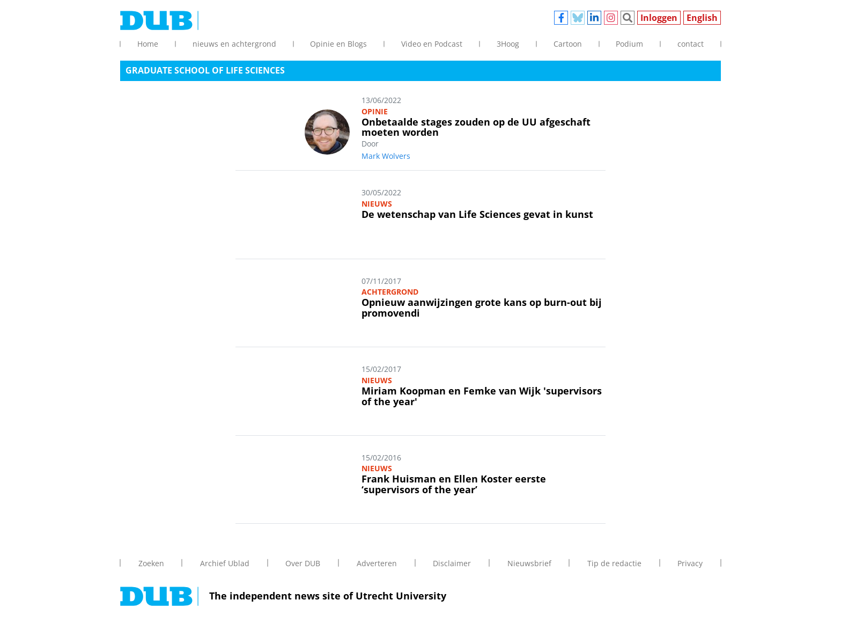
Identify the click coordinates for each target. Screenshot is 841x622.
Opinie (375, 111)
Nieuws (377, 204)
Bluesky (578, 18)
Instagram (611, 18)
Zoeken (628, 18)
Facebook (561, 18)
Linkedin (594, 18)
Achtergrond (390, 292)
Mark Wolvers (386, 156)
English (702, 18)
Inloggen (658, 18)
